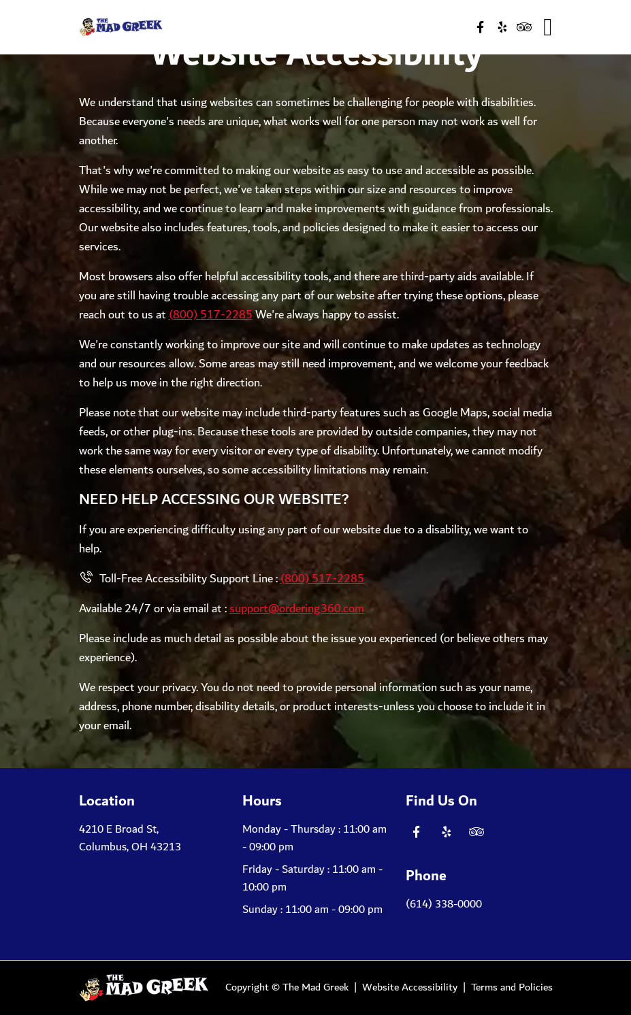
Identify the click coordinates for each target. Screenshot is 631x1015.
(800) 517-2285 (211, 315)
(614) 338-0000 (444, 904)
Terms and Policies (512, 987)
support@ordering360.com (296, 609)
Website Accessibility (409, 987)
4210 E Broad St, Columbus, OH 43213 (130, 838)
